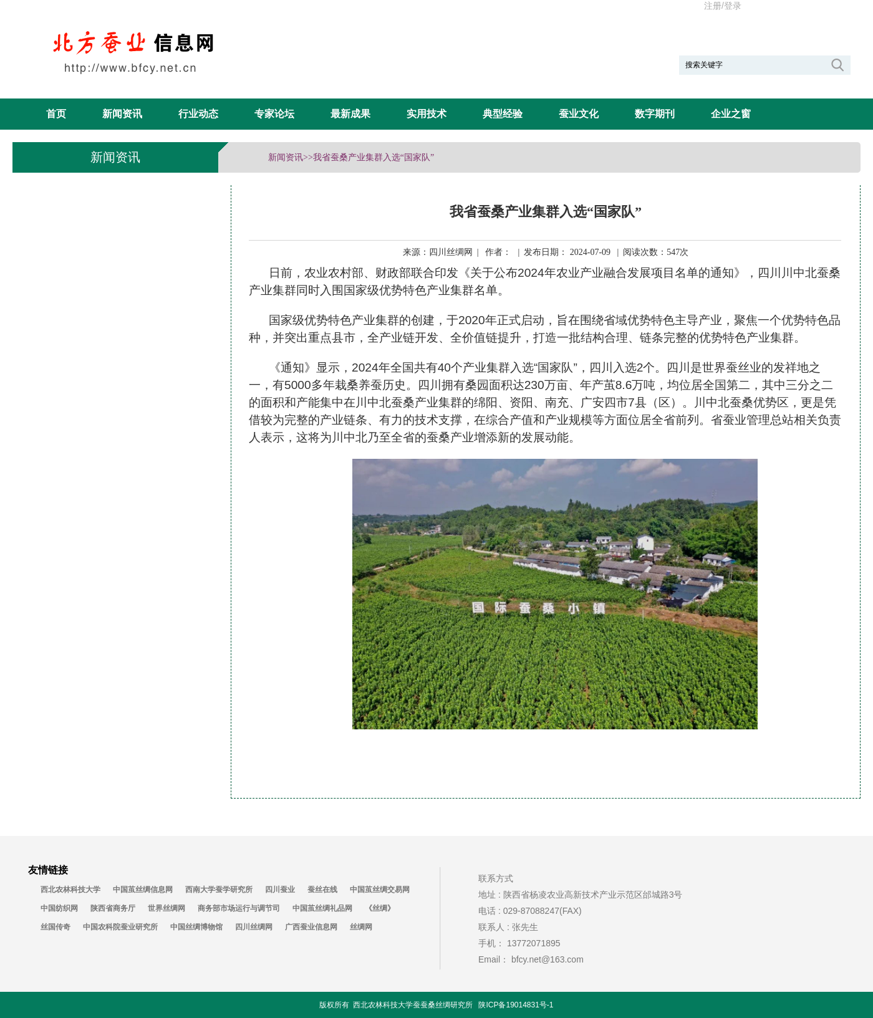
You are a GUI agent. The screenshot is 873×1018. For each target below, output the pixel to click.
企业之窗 (731, 113)
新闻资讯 (122, 113)
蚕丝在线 (322, 889)
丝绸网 (361, 927)
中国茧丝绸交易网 (380, 889)
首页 (56, 113)
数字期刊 (655, 113)
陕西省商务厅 (112, 908)
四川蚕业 (280, 889)
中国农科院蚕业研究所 (120, 927)
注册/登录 (722, 6)
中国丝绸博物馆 (196, 927)
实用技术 (426, 113)
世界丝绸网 (166, 908)
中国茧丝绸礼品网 (322, 908)
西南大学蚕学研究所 (219, 889)
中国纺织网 (59, 908)
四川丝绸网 (254, 927)
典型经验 (503, 113)
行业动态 (198, 113)
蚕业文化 (579, 113)
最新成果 (350, 113)
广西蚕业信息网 (311, 927)
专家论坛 (274, 113)
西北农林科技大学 (70, 889)
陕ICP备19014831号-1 (515, 1005)
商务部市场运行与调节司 (239, 908)
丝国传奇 (55, 927)
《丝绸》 (380, 908)
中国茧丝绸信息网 (143, 889)
